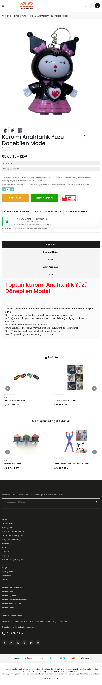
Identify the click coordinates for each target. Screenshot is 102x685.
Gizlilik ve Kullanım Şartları (13, 535)
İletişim (5, 519)
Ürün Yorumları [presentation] (51, 267)
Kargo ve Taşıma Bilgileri (12, 539)
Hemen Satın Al (44, 197)
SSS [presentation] (51, 274)
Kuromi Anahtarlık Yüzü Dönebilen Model (49, 16)
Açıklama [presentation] (51, 244)
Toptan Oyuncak (20, 16)
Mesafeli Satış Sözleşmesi (13, 559)
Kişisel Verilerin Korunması (13, 531)
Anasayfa (6, 16)
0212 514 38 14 (12, 633)
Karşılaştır (36, 211)
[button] (7, 388)
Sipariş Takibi (7, 527)
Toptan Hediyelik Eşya (11, 603)
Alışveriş (5, 555)
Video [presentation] (51, 259)
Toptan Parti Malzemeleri (13, 587)
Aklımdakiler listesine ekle (76, 211)
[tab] (51, 244)
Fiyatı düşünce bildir (53, 211)
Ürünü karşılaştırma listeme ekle (17, 211)
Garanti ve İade (8, 523)
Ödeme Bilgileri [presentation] (51, 252)
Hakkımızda (7, 543)
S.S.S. (4, 547)
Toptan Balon (7, 591)
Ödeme (5, 551)
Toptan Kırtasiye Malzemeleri (14, 599)
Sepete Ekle (15, 197)
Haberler (6, 579)
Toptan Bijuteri (8, 607)
